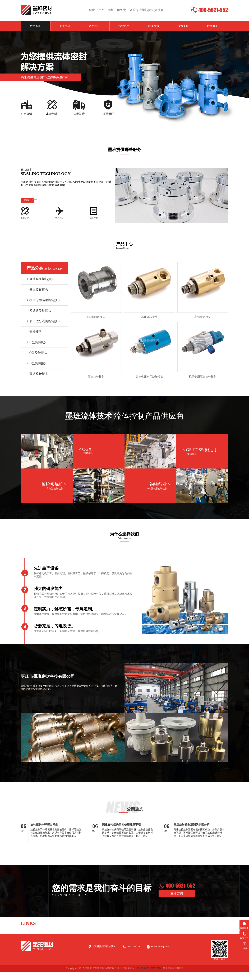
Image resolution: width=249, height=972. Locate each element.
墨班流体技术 (88, 416)
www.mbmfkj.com (159, 946)
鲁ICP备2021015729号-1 (149, 968)
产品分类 (34, 268)
